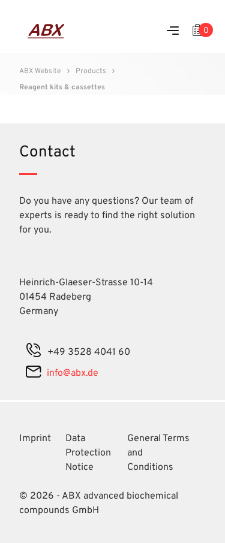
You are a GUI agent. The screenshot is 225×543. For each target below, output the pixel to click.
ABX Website (40, 71)
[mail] (33, 373)
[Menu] (172, 31)
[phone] (33, 352)
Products (91, 71)
